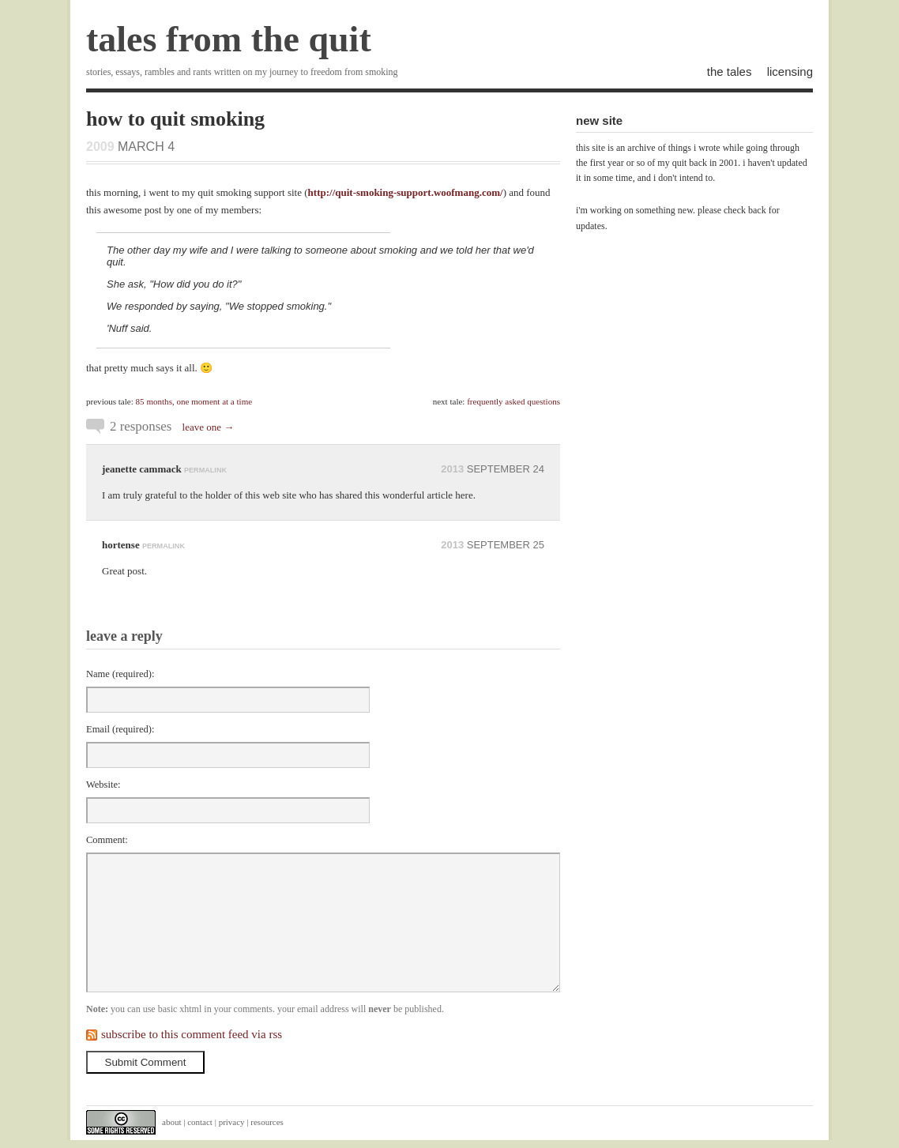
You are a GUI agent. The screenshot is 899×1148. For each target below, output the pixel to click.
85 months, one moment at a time (194, 401)
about (171, 1122)
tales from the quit (228, 39)
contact (200, 1122)
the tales (729, 71)
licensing (790, 71)
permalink (205, 470)
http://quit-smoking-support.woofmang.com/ (405, 192)
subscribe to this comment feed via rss (191, 1034)
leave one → (208, 427)
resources (267, 1122)
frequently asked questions (513, 401)
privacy (232, 1122)
